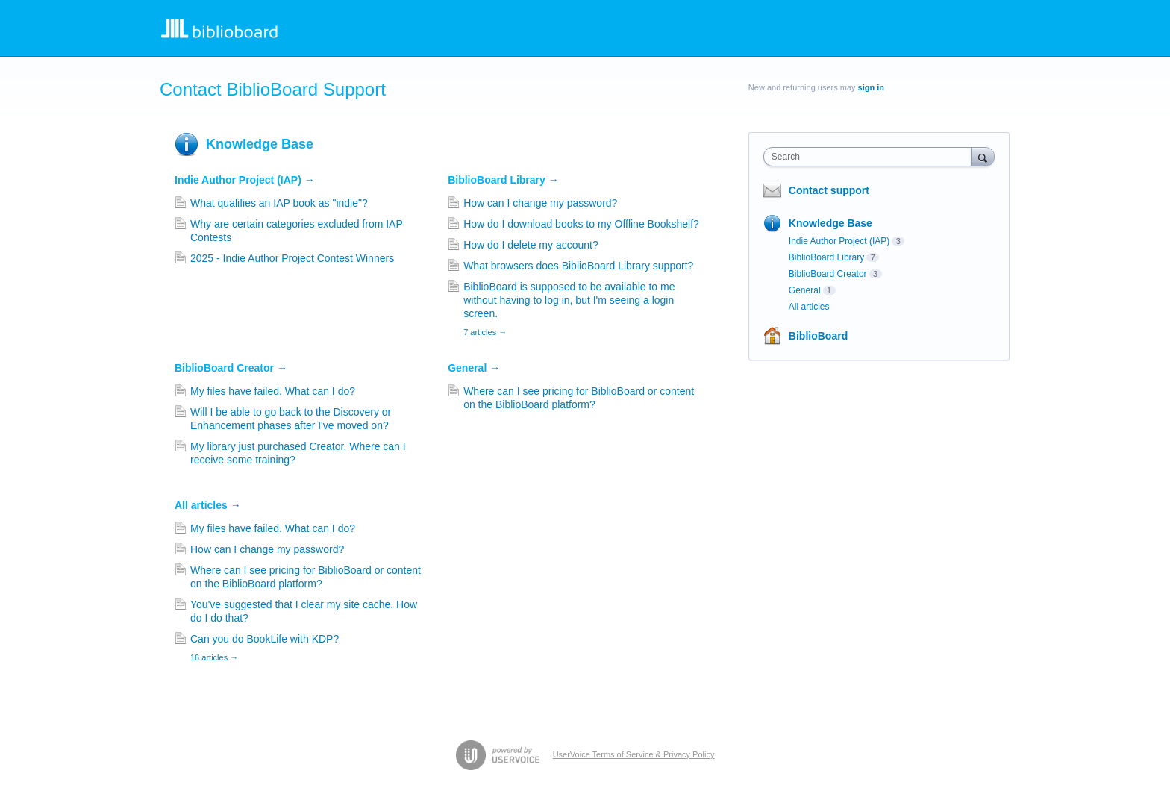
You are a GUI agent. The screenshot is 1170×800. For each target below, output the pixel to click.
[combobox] (871, 156)
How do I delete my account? (530, 245)
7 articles (485, 332)
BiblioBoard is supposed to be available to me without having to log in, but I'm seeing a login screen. (569, 300)
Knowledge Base (259, 144)
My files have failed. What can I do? (272, 391)
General (474, 368)
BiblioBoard (818, 336)
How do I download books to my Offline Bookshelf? (581, 224)
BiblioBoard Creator (231, 368)
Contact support (829, 190)
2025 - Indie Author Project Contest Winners (292, 258)
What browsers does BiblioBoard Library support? (578, 266)
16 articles (214, 657)
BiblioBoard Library (503, 180)
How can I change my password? (540, 203)
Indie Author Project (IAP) (245, 180)
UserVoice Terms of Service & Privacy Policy (634, 754)
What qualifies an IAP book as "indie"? (279, 203)
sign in (871, 87)
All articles (208, 505)
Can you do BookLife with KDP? (264, 639)
